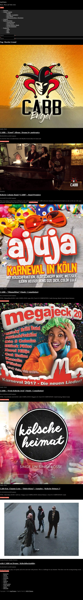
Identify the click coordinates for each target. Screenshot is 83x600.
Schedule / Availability (12, 15)
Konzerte (2, 191)
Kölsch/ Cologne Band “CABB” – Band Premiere (20, 195)
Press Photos (9, 16)
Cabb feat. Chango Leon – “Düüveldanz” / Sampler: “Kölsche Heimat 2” (30, 489)
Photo (7, 32)
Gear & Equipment (11, 26)
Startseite (5, 10)
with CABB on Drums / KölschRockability (17, 563)
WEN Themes (29, 591)
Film (7, 31)
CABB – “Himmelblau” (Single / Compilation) (19, 292)
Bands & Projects (7, 20)
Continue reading (4, 141)
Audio (8, 29)
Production (6, 28)
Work (5, 129)
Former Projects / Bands (12, 25)
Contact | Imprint (7, 12)
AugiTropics (3, 2)
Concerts (5, 19)
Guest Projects (10, 23)
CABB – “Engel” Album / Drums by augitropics (20, 132)
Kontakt (8, 13)
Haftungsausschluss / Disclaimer (14, 18)
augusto (14, 136)
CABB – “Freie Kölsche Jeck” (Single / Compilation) (22, 391)
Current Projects (10, 22)
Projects (15, 560)
